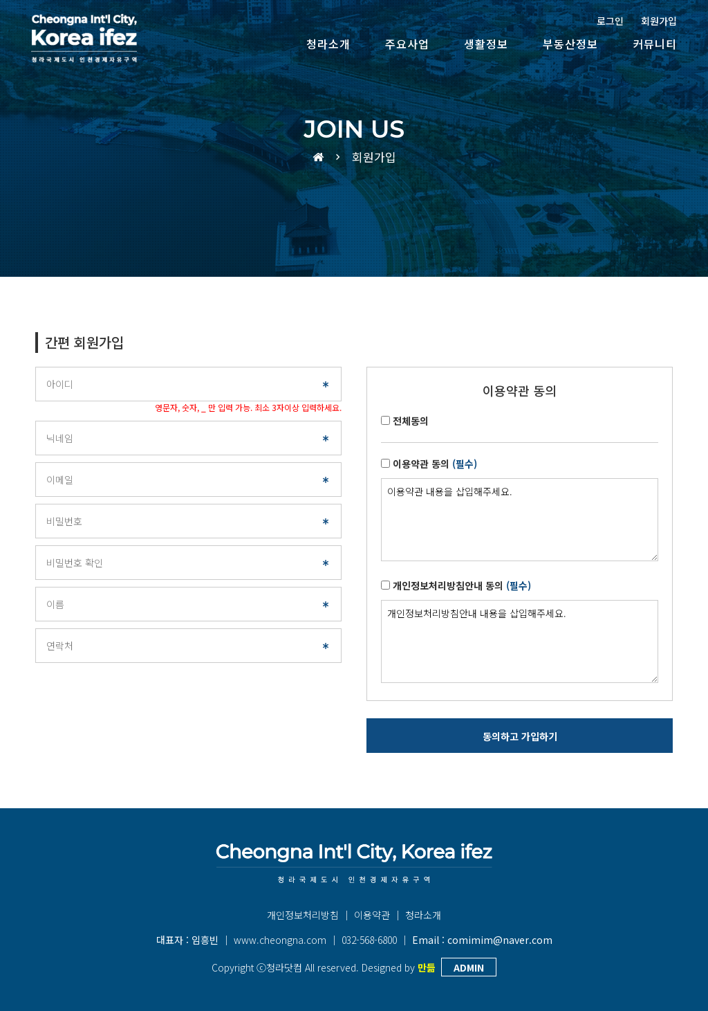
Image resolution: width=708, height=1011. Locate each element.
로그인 (610, 21)
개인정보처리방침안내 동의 (462, 585)
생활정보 (486, 43)
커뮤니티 (655, 43)
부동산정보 (570, 43)
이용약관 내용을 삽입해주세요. (519, 519)
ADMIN (469, 967)
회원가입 (659, 21)
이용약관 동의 (435, 464)
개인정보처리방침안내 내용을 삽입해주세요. (519, 641)
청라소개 (328, 43)
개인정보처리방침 (303, 915)
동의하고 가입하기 (520, 736)
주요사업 (407, 43)
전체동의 (411, 421)
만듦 (427, 967)
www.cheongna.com (280, 940)
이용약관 (372, 915)
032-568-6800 (369, 940)
